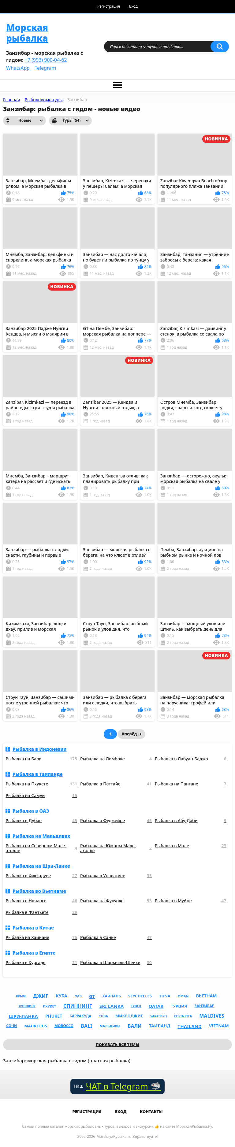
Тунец (136, 1006)
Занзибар (204, 1005)
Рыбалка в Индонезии (40, 749)
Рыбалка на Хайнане (41, 937)
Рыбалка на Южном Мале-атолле (116, 848)
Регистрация (108, 6)
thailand (190, 1026)
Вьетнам (206, 996)
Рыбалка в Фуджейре (116, 820)
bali (86, 1026)
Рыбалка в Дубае (41, 820)
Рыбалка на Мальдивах (41, 836)
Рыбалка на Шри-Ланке (41, 866)
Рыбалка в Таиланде (38, 774)
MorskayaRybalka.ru (113, 1136)
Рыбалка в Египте (34, 953)
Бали (135, 1026)
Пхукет (49, 1006)
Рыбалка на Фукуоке (116, 901)
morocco (64, 1025)
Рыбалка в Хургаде (41, 962)
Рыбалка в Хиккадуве (41, 875)
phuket (53, 1016)
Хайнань (112, 996)
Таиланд (159, 1026)
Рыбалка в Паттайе (116, 784)
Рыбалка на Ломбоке (116, 759)
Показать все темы (117, 1044)
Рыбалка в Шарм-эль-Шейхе (116, 962)
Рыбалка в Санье (116, 937)
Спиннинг (77, 1006)
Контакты (151, 1111)
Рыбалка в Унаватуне (116, 875)
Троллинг (26, 1006)
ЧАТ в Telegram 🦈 (123, 1086)
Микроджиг (129, 1016)
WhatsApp (18, 68)
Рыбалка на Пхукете (41, 784)
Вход (133, 6)
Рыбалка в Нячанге (41, 901)
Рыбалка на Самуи (41, 795)
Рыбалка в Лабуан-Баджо (190, 759)
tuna (164, 996)
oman (183, 996)
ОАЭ (78, 996)
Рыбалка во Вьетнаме (39, 891)
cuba (103, 1016)
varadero (158, 1016)
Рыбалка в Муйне (190, 901)
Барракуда (80, 1016)
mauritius (35, 1026)
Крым (21, 996)
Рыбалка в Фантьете (41, 912)
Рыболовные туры (44, 99)
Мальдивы (109, 1026)
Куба (61, 996)
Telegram (45, 68)
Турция (179, 1006)
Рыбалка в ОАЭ (31, 811)
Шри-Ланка (23, 1016)
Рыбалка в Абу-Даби (190, 820)
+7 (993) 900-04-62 (46, 60)
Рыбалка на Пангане (190, 784)
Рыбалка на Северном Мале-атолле (41, 848)
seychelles (140, 996)
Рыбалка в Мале (190, 845)
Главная (11, 99)
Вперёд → (131, 734)
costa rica (183, 1016)
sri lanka (111, 1006)
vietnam (219, 1026)
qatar (155, 1006)
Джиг (40, 996)
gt (92, 996)
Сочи (11, 1025)
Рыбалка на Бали (41, 759)
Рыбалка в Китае (33, 927)
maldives (211, 1015)
